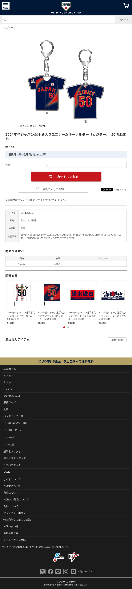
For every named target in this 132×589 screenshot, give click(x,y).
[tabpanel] (20, 302)
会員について (10, 506)
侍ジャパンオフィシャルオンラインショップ (66, 7)
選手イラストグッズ (14, 458)
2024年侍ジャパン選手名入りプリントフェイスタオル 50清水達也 (113, 315)
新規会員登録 (10, 533)
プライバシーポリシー (15, 513)
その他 (11, 444)
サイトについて (12, 479)
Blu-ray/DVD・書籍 (17, 423)
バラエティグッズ (13, 416)
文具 (5, 409)
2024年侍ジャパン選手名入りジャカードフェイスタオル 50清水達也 (82, 315)
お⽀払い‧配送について (16, 499)
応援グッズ (9, 402)
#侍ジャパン (85, 571)
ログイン (123, 19)
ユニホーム (9, 368)
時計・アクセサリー (18, 430)
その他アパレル (12, 395)
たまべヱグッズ (12, 465)
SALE (6, 471)
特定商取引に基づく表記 (17, 519)
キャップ (8, 375)
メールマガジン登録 (14, 539)
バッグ (11, 437)
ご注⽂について (12, 486)
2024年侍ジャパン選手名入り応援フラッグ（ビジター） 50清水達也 (52, 315)
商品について (10, 492)
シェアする (120, 189)
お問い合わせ (10, 526)
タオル (7, 382)
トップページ (9, 27)
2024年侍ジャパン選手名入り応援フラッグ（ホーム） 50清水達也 (22, 315)
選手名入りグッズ (13, 451)
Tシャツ (7, 389)
